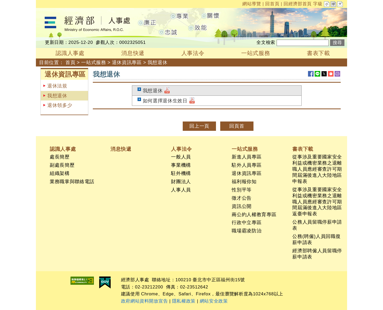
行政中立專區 (246, 222)
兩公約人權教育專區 (254, 214)
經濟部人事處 (51, 11)
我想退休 (158, 62)
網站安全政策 (214, 301)
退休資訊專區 (127, 62)
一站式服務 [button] (255, 53)
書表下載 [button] (318, 53)
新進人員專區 (246, 157)
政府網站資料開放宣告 (144, 301)
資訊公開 (242, 206)
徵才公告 (242, 198)
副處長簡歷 (62, 165)
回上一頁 (199, 126)
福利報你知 (244, 181)
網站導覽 (251, 3)
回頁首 (236, 126)
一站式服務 (93, 62)
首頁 (70, 62)
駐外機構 (181, 173)
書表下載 (302, 149)
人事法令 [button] (193, 53)
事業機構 (181, 165)
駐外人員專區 (246, 165)
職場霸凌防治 (246, 230)
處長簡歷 (60, 157)
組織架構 (60, 173)
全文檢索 (265, 42)
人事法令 (181, 149)
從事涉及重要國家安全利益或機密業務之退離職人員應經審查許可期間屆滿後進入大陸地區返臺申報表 (317, 202)
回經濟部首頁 (298, 3)
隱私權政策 (183, 301)
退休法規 (57, 86)
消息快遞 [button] (132, 53)
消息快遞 (120, 149)
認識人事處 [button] (70, 53)
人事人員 (181, 189)
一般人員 (181, 157)
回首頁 (272, 3)
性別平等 (242, 189)
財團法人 (181, 181)
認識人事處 (63, 149)
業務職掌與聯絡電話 (72, 181)
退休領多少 (59, 105)
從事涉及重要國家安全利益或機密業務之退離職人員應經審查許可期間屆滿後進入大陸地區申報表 (317, 169)
